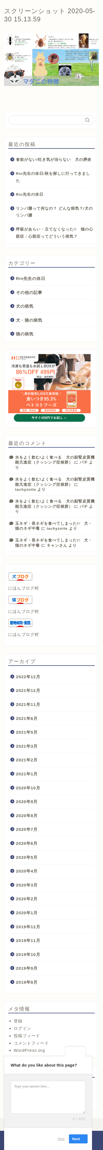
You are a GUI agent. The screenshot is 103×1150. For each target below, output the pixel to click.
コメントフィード (31, 1043)
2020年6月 (27, 843)
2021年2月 (27, 760)
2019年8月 (27, 982)
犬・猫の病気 (29, 320)
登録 (18, 1021)
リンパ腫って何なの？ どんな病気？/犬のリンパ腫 (54, 212)
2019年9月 (27, 968)
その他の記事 (29, 292)
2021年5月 (27, 732)
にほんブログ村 (23, 588)
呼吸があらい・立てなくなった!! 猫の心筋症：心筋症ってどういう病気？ (54, 233)
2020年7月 (27, 829)
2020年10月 (28, 788)
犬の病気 (25, 306)
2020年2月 (27, 898)
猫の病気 (25, 334)
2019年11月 (28, 940)
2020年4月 (27, 871)
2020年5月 (27, 857)
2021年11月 (28, 704)
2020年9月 (27, 801)
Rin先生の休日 (29, 194)
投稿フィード (27, 1035)
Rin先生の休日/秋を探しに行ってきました (53, 177)
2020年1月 (27, 912)
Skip (61, 1139)
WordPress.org (29, 1050)
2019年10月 (28, 954)
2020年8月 (27, 815)
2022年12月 (28, 676)
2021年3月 (27, 746)
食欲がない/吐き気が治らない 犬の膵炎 (53, 160)
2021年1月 (27, 774)
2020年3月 (27, 885)
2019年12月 (28, 926)
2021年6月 (27, 718)
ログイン (22, 1028)
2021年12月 (28, 690)
